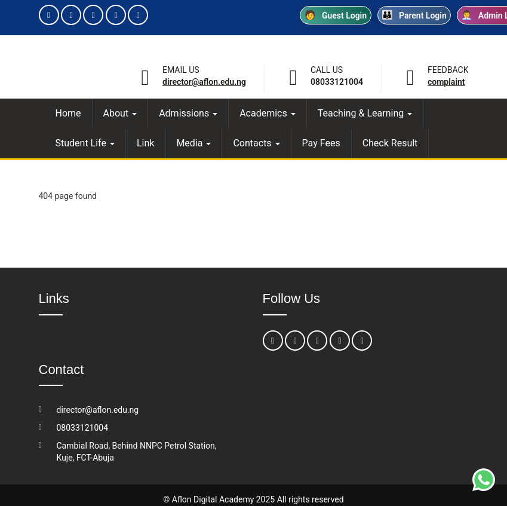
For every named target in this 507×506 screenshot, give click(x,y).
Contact (61, 369)
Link (145, 143)
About (120, 113)
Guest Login (336, 15)
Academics (267, 113)
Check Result (390, 143)
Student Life (85, 143)
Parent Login (414, 15)
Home (68, 113)
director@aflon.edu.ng (204, 82)
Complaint (446, 82)
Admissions (188, 113)
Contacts (256, 143)
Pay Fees (321, 143)
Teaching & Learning (365, 113)
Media (193, 143)
